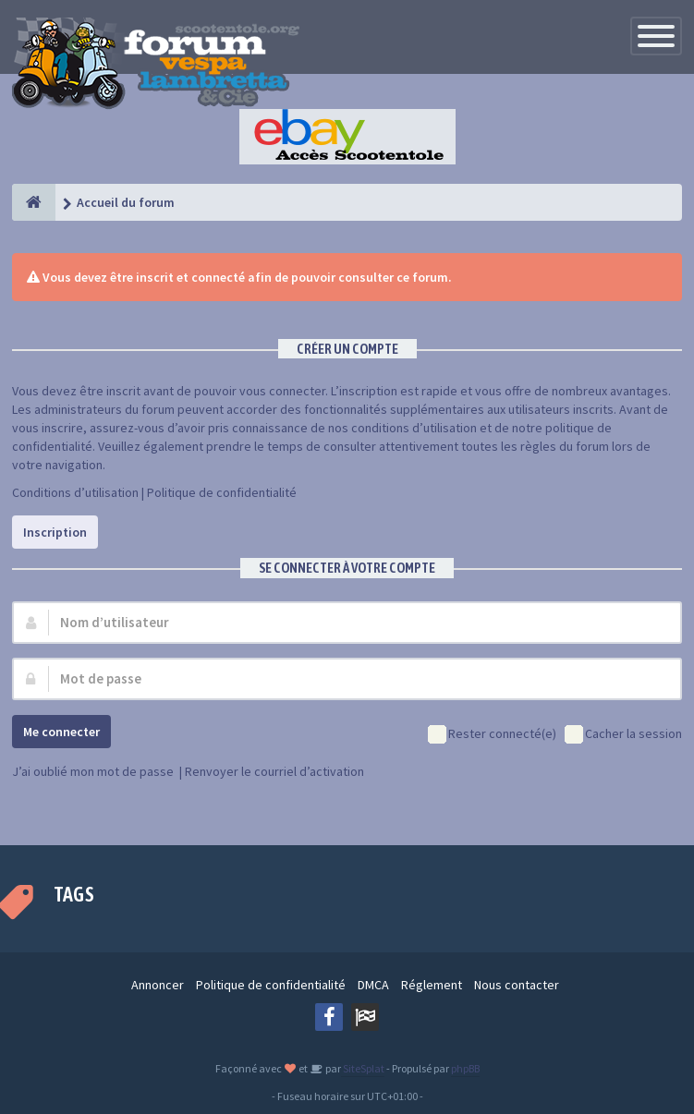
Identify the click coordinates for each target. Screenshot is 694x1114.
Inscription (55, 532)
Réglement (431, 984)
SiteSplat (362, 1068)
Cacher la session (623, 735)
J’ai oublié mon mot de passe (93, 771)
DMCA (373, 984)
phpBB (465, 1068)
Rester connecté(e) (492, 735)
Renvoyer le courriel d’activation (274, 771)
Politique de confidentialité (222, 492)
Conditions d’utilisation (75, 492)
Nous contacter (516, 984)
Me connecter (61, 731)
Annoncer (157, 984)
